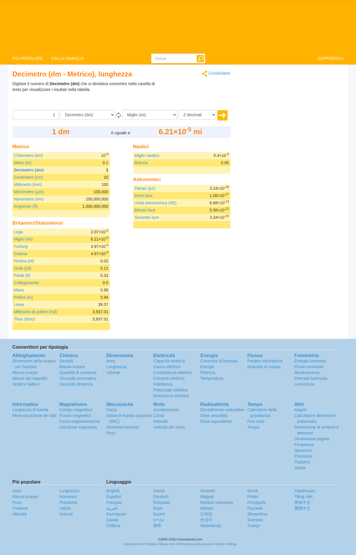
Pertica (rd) (24, 261)
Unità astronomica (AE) (156, 202)
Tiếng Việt (303, 496)
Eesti (157, 508)
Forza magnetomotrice (79, 421)
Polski (252, 496)
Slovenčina (257, 514)
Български (116, 514)
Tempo (253, 427)
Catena (20, 253)
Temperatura (211, 378)
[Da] (87, 115)
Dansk (159, 490)
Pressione (303, 456)
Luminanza (304, 384)
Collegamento (26, 282)
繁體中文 (302, 508)
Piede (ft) (22, 275)
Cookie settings (226, 544)
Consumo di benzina (218, 361)
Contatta (150, 544)
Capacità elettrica (169, 361)
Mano (19, 290)
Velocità (160, 421)
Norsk (252, 490)
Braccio (141, 162)
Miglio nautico (147, 155)
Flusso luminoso (309, 366)
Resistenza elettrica (171, 395)
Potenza (207, 372)
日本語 (206, 514)
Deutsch (160, 496)
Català (112, 520)
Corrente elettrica (169, 378)
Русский (254, 508)
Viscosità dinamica (76, 384)
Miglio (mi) (23, 239)
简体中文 (302, 502)
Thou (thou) (24, 319)
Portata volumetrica (264, 361)
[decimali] (197, 115)
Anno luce (144, 195)
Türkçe (253, 525)
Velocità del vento (169, 427)
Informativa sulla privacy (195, 544)
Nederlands (210, 525)
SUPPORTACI (331, 58)
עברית (158, 520)
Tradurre (302, 462)
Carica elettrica (166, 366)
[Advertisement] (194, 95)
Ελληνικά (161, 502)
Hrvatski (207, 490)
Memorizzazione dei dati (34, 415)
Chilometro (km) (28, 155)
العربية (112, 508)
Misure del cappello (30, 378)
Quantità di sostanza (77, 372)
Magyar (207, 496)
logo (178, 26)
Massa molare (72, 366)
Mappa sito (167, 544)
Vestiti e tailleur (26, 384)
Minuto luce (145, 210)
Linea (19, 304)
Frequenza (304, 444)
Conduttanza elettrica (172, 372)
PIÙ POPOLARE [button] (27, 58)
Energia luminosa (310, 361)
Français (114, 502)
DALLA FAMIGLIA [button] (67, 58)
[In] (149, 115)
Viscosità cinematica (77, 378)
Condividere (216, 74)
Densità (66, 361)
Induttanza (162, 384)
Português (256, 502)
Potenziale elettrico (170, 390)
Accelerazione (166, 409)
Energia (207, 366)
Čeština (113, 525)
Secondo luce (147, 217)
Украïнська (304, 490)
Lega (18, 232)
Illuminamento (307, 372)
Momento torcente (122, 427)
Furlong (21, 246)
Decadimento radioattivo (222, 409)
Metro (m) (23, 162)
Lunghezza (116, 366)
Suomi (159, 514)
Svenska (255, 520)
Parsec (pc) (145, 188)
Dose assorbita (213, 415)
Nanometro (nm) (29, 199)
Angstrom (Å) (26, 206)
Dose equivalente (216, 421)
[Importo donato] (35, 115)
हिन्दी (157, 525)
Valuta (300, 468)
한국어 (206, 520)
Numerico (303, 450)
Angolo (300, 409)
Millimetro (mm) (28, 184)
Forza (111, 409)
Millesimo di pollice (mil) (35, 311)
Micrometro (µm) (29, 191)
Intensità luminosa (310, 378)
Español (113, 496)
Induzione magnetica (78, 427)
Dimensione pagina (311, 438)
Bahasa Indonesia (216, 502)
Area (110, 361)
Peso (111, 433)
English (113, 490)
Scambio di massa (263, 366)
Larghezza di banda (30, 409)
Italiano (206, 508)
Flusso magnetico (75, 415)
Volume (113, 372)
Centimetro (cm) (28, 177)
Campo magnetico (75, 409)
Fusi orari (255, 421)
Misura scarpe (25, 372)
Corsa (158, 415)
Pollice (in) (23, 297)
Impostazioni (133, 544)
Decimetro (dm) (29, 170)
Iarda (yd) (22, 268)
